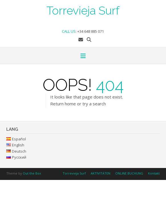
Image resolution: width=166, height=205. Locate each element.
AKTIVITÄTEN (100, 173)
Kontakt (154, 173)
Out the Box (32, 173)
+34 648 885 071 (90, 31)
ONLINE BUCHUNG (129, 173)
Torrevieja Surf (83, 10)
